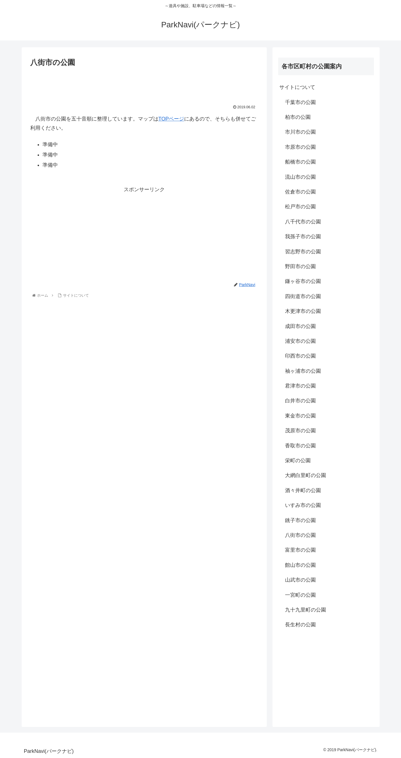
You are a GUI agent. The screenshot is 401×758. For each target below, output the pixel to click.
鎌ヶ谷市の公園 (303, 281)
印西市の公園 (300, 356)
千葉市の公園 (300, 102)
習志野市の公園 (303, 251)
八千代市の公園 (303, 222)
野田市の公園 (300, 266)
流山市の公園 (300, 177)
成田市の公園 (300, 326)
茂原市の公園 (300, 430)
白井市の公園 (300, 401)
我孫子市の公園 (303, 236)
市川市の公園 (300, 132)
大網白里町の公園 (305, 475)
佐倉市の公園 (300, 192)
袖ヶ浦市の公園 (303, 371)
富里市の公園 (300, 550)
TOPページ (171, 119)
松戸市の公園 (300, 206)
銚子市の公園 (300, 520)
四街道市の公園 (303, 296)
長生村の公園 (300, 624)
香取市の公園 (300, 446)
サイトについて (297, 87)
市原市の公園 (300, 147)
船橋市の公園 (300, 162)
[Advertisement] (144, 84)
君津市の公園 (300, 386)
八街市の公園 (300, 535)
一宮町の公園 (300, 595)
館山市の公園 (300, 565)
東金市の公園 (300, 416)
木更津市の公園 (303, 311)
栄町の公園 (298, 460)
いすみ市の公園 (303, 505)
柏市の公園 (298, 117)
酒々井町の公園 (303, 490)
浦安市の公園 (300, 341)
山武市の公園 (300, 580)
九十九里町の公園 (305, 610)
